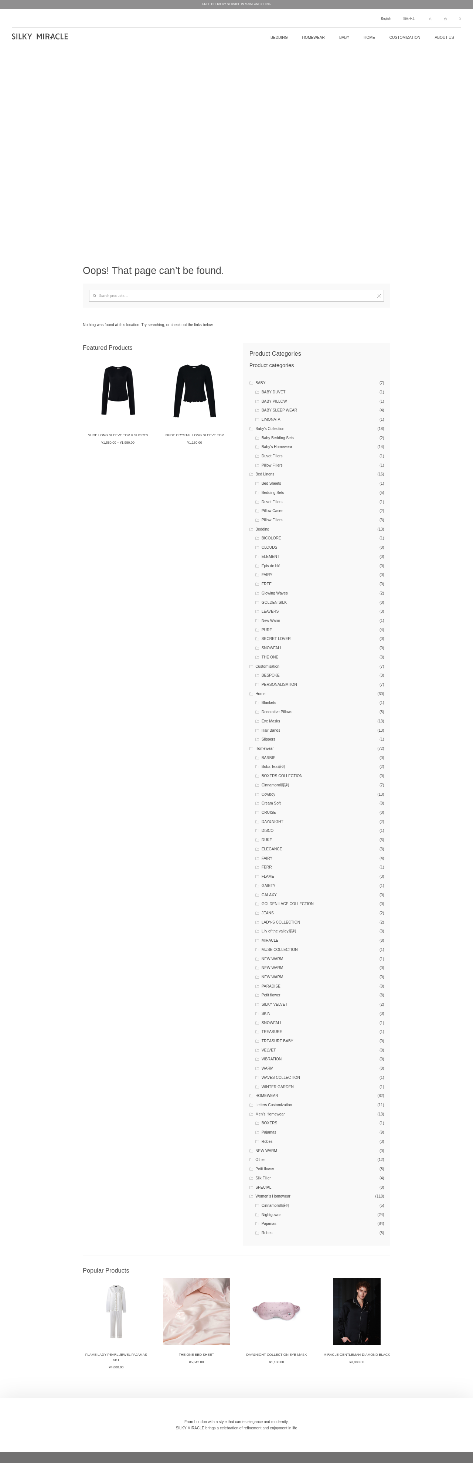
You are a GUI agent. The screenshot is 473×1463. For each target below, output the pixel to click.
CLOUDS (270, 547)
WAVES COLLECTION (281, 1078)
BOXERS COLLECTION (282, 776)
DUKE (267, 840)
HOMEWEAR (266, 1096)
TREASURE (272, 1032)
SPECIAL (263, 1187)
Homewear (313, 37)
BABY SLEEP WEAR (279, 410)
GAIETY (269, 886)
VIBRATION (272, 1059)
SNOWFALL (272, 648)
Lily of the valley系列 (279, 931)
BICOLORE (271, 538)
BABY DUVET (274, 392)
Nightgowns (271, 1215)
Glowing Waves (275, 593)
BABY (260, 383)
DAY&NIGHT (272, 822)
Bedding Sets (273, 493)
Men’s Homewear (270, 1114)
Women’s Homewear (272, 1196)
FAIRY (267, 575)
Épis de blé (271, 566)
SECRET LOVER (276, 639)
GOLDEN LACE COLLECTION (288, 904)
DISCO (267, 831)
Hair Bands (271, 730)
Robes (267, 1141)
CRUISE (269, 812)
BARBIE (269, 758)
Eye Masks (271, 721)
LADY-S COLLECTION (281, 922)
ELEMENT (270, 557)
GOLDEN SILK (274, 602)
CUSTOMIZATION (405, 37)
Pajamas (269, 1132)
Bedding (262, 529)
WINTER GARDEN (278, 1087)
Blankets (269, 703)
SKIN (266, 1014)
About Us (444, 37)
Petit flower (271, 995)
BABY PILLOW (274, 401)
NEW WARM (272, 959)
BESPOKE (271, 675)
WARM (267, 1068)
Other (260, 1160)
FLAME (268, 876)
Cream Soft (271, 803)
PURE (267, 630)
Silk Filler (263, 1178)
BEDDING (279, 37)
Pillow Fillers (272, 465)
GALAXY (269, 895)
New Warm (271, 621)
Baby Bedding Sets (278, 438)
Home (369, 37)
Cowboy (268, 794)
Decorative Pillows (277, 712)
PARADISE (271, 986)
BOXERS (270, 1123)
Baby (344, 37)
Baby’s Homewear (277, 447)
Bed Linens (264, 474)
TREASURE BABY (277, 1041)
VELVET (269, 1050)
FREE (267, 584)
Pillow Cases (272, 511)
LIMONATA (271, 419)
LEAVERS (270, 611)
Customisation (267, 666)
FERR (267, 867)
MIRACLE (270, 940)
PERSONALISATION (279, 685)
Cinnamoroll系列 (275, 785)
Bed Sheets (271, 483)
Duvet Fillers (272, 456)
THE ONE (270, 657)
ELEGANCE (272, 849)
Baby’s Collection (269, 429)
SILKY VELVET (274, 1004)
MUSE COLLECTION (280, 950)
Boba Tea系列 (273, 767)
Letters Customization (273, 1105)
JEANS (268, 913)
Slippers (268, 739)
